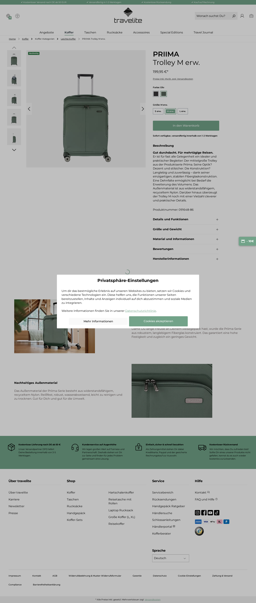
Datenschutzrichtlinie (140, 311)
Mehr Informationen (98, 321)
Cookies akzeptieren (158, 321)
